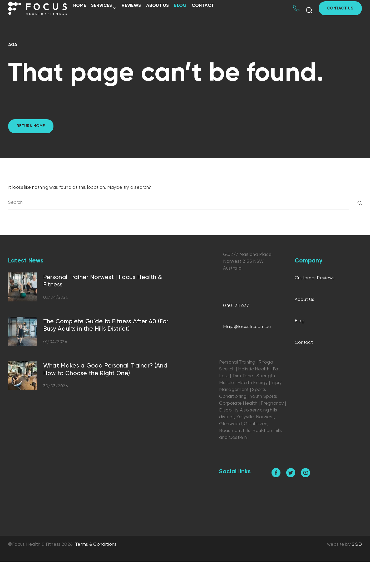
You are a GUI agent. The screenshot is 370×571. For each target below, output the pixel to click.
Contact (203, 5)
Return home (31, 126)
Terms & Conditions (95, 544)
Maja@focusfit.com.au (247, 327)
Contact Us (340, 8)
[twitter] (290, 472)
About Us (157, 5)
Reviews (131, 5)
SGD (357, 544)
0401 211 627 (236, 306)
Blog (180, 5)
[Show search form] (309, 10)
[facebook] (276, 472)
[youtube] (305, 472)
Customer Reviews (315, 278)
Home (79, 5)
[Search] (359, 203)
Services (101, 5)
